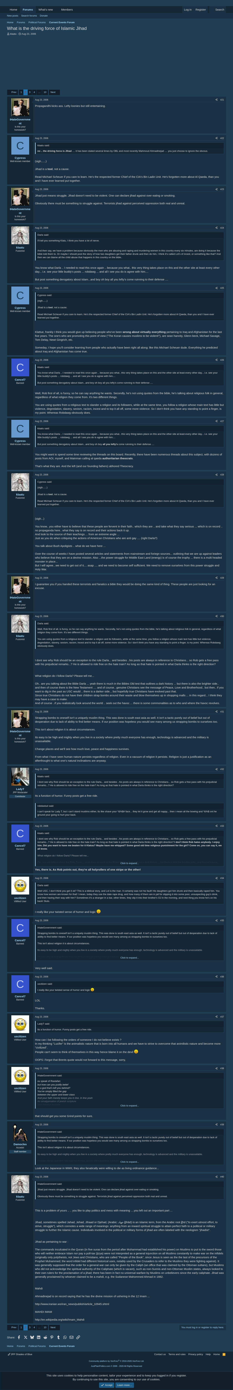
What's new (46, 9)
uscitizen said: (45, 983)
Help (208, 1354)
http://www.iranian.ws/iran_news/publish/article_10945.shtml (72, 1304)
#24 (222, 228)
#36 (222, 976)
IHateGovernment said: (50, 927)
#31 (222, 711)
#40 (222, 1176)
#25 (222, 288)
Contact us (160, 1354)
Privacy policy (195, 1354)
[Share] (216, 100)
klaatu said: (44, 145)
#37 (222, 1016)
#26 (222, 360)
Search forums (29, 15)
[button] (55, 9)
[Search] (217, 9)
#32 (222, 769)
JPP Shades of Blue (20, 1354)
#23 (222, 189)
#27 (222, 421)
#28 (222, 474)
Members (67, 9)
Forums (28, 9)
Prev (13, 92)
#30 (222, 616)
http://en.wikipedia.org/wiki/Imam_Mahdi (59, 1319)
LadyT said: (44, 1023)
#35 (222, 920)
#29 (222, 578)
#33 (222, 826)
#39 (222, 1124)
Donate (44, 15)
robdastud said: (46, 805)
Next (53, 92)
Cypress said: (45, 295)
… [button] (39, 92)
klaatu (13, 33)
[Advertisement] (116, 63)
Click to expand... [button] (129, 863)
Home (13, 9)
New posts (12, 15)
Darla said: (43, 234)
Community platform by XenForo (116, 1361)
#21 (222, 100)
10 (45, 92)
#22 (222, 138)
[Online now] (20, 1140)
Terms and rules (176, 1354)
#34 (222, 878)
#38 (222, 1068)
